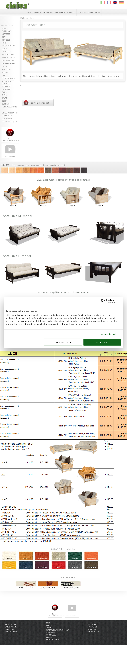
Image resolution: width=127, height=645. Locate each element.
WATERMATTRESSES (9, 55)
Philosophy (92, 624)
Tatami (49, 628)
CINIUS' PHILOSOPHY (10, 113)
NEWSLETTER (7, 116)
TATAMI (5, 66)
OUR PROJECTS (7, 119)
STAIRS (4, 98)
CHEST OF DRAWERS (9, 78)
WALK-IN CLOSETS (8, 57)
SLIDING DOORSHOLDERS (8, 82)
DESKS (4, 101)
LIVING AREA (6, 89)
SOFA (4, 37)
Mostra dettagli (108, 334)
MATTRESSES (6, 52)
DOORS (4, 49)
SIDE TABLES (6, 69)
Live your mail (11, 632)
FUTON (4, 43)
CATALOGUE (82, 13)
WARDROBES (7, 31)
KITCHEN (5, 72)
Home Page (92, 629)
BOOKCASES (6, 86)
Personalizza (63, 342)
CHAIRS (4, 95)
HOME (29, 13)
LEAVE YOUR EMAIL (94, 13)
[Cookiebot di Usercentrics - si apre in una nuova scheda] (103, 301)
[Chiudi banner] (120, 301)
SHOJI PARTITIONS (8, 46)
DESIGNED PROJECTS (9, 122)
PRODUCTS (37, 13)
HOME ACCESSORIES (9, 107)
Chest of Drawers (53, 640)
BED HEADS (6, 104)
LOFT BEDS (6, 34)
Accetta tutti (102, 342)
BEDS (4, 28)
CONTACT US (71, 13)
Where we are (11, 627)
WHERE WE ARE (60, 13)
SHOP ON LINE (47, 13)
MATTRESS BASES (8, 63)
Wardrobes (51, 635)
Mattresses (51, 625)
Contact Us (92, 627)
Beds (48, 623)
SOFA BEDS (6, 40)
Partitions (50, 637)
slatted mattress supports (57, 630)
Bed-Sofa (24, 18)
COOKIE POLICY (93, 632)
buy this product (40, 103)
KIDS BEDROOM (8, 60)
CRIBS (4, 75)
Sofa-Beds (50, 632)
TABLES (4, 92)
